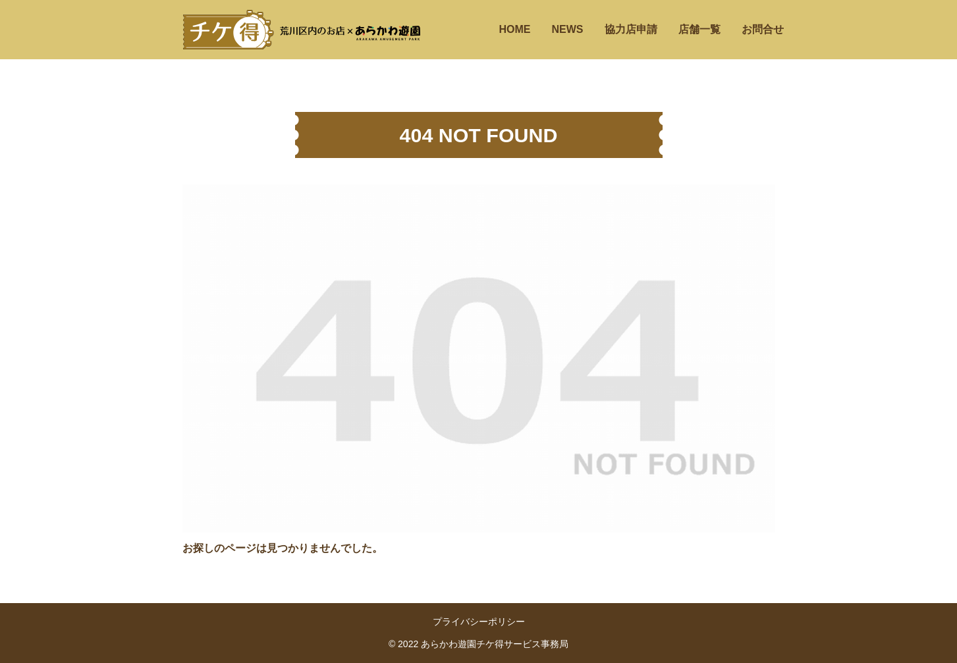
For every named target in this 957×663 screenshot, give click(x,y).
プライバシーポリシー (479, 621)
